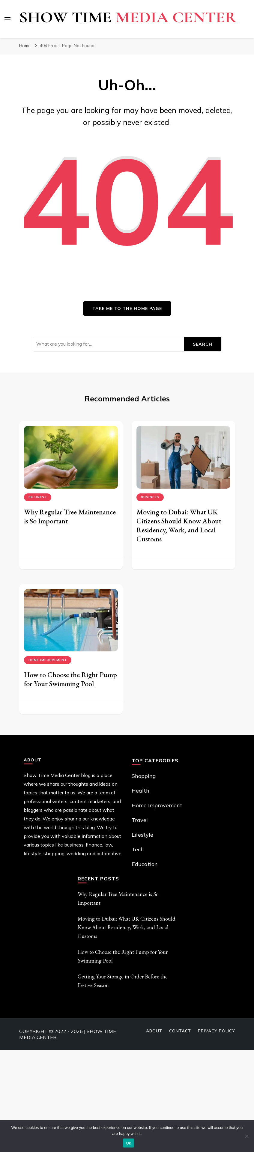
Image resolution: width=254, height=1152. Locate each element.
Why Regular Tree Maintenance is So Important (70, 516)
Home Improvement (47, 660)
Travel (140, 820)
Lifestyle (142, 834)
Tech (138, 849)
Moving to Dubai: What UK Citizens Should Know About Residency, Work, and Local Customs (178, 525)
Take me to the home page (127, 308)
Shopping (144, 775)
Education (145, 864)
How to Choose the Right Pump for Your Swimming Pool (70, 679)
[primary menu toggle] (7, 19)
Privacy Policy (216, 1031)
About (154, 1031)
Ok (128, 1143)
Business (37, 497)
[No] (247, 1136)
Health (140, 790)
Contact (180, 1031)
